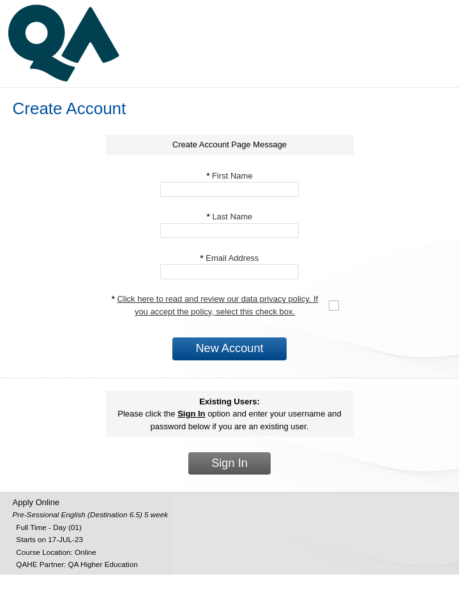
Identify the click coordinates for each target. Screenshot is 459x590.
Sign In (229, 463)
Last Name (230, 216)
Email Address (229, 258)
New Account (229, 348)
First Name (229, 176)
